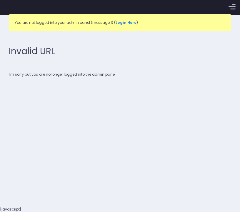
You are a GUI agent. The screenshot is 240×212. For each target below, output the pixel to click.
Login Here (126, 22)
